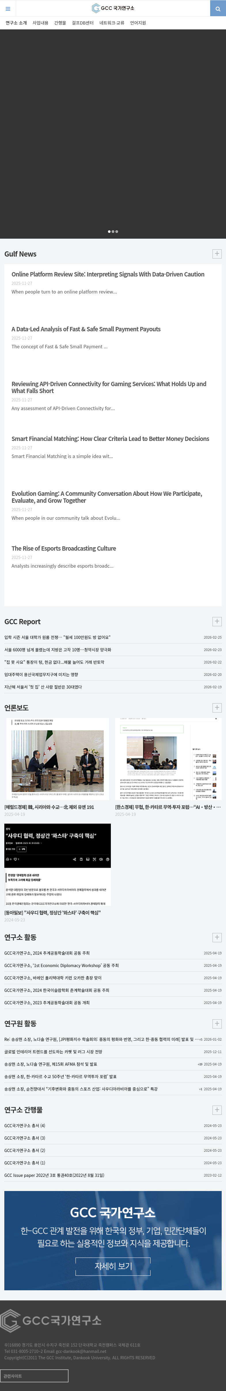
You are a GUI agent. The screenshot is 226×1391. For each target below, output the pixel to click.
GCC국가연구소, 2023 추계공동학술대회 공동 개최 (113, 1002)
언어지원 (138, 23)
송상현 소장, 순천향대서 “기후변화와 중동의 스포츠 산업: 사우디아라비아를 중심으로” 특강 (113, 1089)
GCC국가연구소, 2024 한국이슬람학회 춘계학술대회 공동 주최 (113, 990)
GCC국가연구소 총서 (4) (113, 1125)
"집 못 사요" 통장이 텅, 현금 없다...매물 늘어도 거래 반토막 (113, 662)
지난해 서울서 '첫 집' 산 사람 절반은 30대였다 (113, 687)
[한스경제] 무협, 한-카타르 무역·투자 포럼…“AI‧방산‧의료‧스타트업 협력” (168, 806)
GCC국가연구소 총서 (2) (113, 1150)
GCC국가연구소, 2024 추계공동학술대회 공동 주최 (113, 953)
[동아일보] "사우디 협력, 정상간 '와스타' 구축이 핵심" (52, 912)
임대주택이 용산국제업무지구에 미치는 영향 (113, 674)
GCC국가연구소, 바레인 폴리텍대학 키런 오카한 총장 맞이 (113, 978)
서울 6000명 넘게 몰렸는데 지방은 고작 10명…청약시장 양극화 (113, 649)
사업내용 (40, 23)
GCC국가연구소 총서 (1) (113, 1163)
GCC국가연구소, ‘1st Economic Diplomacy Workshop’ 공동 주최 (113, 965)
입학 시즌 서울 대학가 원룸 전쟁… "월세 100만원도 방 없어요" (113, 637)
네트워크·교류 (111, 23)
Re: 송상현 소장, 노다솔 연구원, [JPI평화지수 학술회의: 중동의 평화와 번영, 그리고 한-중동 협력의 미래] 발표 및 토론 (113, 1039)
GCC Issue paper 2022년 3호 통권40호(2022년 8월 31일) (113, 1175)
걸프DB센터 (83, 23)
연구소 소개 (16, 23)
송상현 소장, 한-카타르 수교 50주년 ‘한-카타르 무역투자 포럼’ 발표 (113, 1076)
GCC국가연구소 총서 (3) (113, 1138)
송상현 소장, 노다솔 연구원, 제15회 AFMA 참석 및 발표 (113, 1064)
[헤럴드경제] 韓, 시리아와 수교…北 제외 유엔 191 (49, 806)
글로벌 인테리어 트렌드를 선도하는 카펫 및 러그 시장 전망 (113, 1051)
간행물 (60, 23)
